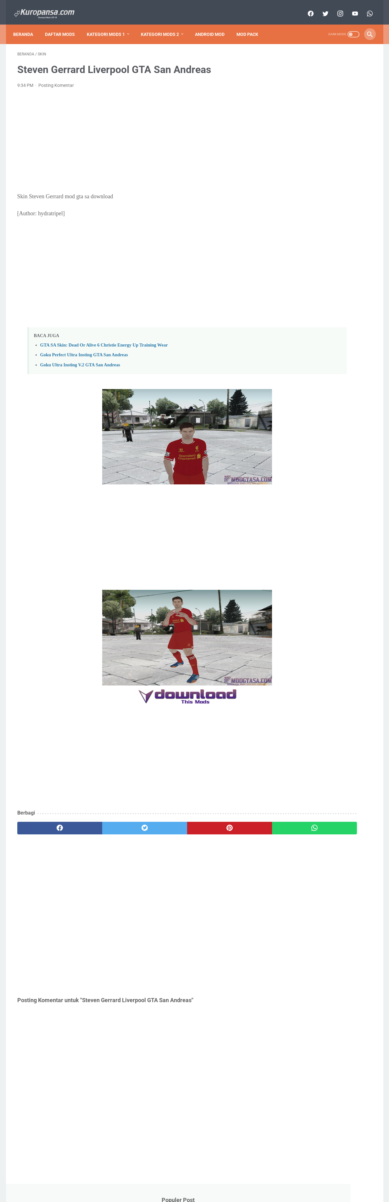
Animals (325, 331)
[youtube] (350, 7)
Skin (343, 424)
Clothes (348, 354)
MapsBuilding (299, 389)
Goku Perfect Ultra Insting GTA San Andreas (84, 349)
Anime (356, 331)
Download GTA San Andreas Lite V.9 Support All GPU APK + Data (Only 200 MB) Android (326, 77)
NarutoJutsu (298, 401)
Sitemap (191, 1179)
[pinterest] (166, 822)
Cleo (319, 354)
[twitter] (321, 7)
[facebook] (306, 7)
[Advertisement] (136, 135)
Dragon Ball (296, 366)
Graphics (293, 378)
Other (344, 412)
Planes (291, 424)
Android (293, 331)
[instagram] (335, 7)
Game (328, 366)
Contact (169, 1179)
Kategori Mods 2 (164, 24)
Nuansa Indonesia (303, 412)
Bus (316, 343)
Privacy (212, 1179)
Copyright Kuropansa (203, 1192)
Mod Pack (251, 24)
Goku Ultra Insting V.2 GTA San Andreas (80, 359)
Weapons (322, 436)
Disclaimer (236, 1179)
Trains (290, 436)
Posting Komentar (56, 79)
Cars (341, 343)
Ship (317, 424)
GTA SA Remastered (306, 264)
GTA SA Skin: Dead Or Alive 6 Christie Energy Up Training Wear (104, 339)
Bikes (291, 343)
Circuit (291, 354)
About (149, 1179)
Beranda (27, 24)
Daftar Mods (64, 24)
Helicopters (328, 378)
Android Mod (214, 24)
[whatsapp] (365, 7)
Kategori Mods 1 (110, 24)
